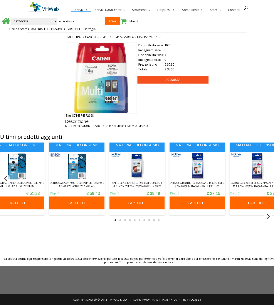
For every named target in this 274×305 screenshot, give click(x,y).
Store (215, 9)
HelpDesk (165, 9)
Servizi (81, 9)
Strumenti (140, 9)
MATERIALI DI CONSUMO (47, 29)
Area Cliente (191, 9)
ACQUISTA (172, 79)
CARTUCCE (74, 29)
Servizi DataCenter (109, 9)
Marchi (133, 21)
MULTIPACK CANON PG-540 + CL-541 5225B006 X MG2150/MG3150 (114, 37)
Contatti (233, 10)
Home (13, 29)
